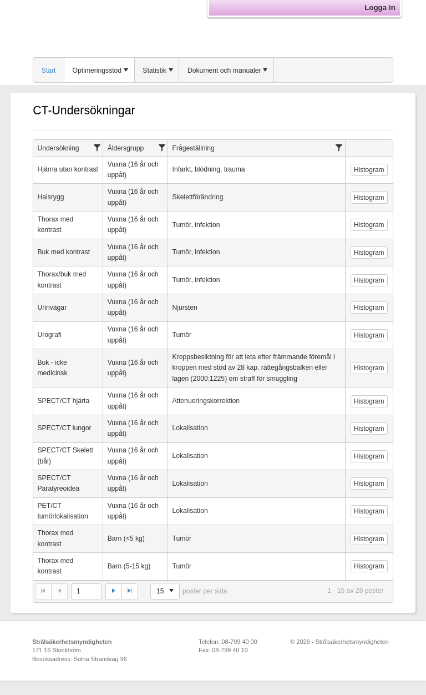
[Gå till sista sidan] (129, 591)
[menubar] (213, 70)
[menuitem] (48, 70)
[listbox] (165, 591)
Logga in (379, 7)
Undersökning (58, 148)
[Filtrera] (97, 147)
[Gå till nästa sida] (113, 591)
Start (49, 70)
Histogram (369, 170)
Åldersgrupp (126, 148)
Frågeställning (194, 148)
